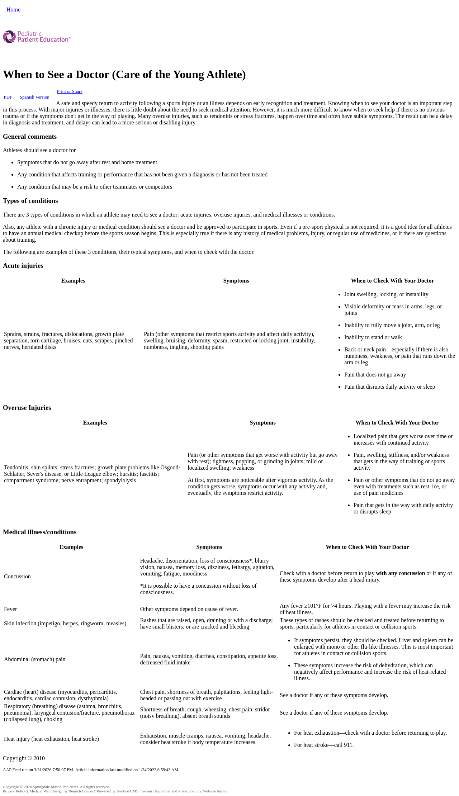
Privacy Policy (14, 791)
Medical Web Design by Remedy (62, 791)
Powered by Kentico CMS (117, 791)
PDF (8, 97)
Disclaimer (161, 791)
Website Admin (215, 791)
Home (13, 9)
